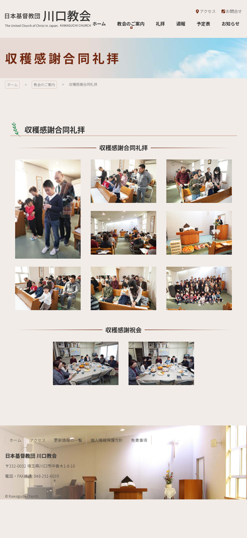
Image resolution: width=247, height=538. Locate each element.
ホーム (12, 84)
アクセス (205, 11)
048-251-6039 (46, 476)
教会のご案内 (44, 84)
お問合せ (231, 11)
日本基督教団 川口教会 (48, 19)
